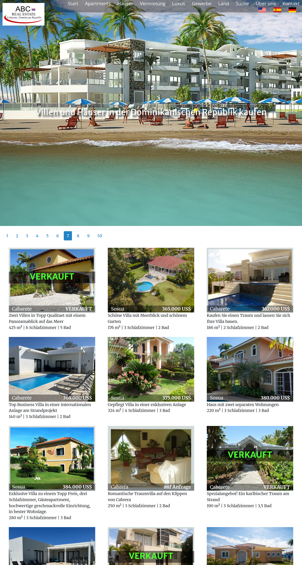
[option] (262, 9)
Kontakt (290, 3)
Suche (242, 3)
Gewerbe (201, 3)
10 (99, 235)
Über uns (266, 3)
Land (223, 3)
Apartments (98, 3)
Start (73, 3)
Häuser (125, 3)
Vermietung (152, 3)
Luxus (178, 3)
